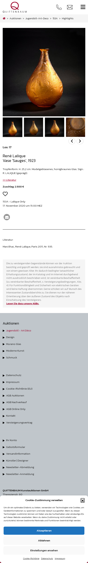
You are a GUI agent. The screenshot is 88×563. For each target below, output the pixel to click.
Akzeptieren (44, 530)
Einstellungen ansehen (44, 550)
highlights (67, 18)
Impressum (60, 558)
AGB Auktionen (15, 395)
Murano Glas (13, 344)
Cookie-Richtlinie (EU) (19, 388)
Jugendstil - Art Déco (18, 330)
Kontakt (10, 416)
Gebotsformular (15, 447)
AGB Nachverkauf (16, 402)
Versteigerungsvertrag (19, 422)
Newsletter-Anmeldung (20, 474)
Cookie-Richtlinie (31, 558)
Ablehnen (44, 540)
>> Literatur (9, 180)
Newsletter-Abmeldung (20, 467)
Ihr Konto (11, 440)
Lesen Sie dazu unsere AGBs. (22, 303)
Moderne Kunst (15, 350)
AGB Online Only (16, 409)
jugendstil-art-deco (37, 18)
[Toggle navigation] (83, 7)
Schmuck (11, 357)
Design (10, 337)
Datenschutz (47, 558)
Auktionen (15, 18)
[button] (82, 500)
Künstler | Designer (17, 460)
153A (55, 18)
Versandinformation (18, 454)
